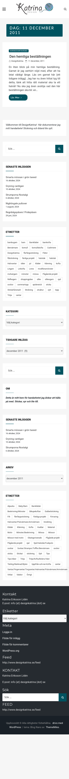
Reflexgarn (12, 279)
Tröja (10, 295)
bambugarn (12, 242)
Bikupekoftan (35, 511)
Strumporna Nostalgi (17, 194)
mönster (25, 274)
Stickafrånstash (14, 290)
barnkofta (47, 242)
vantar (18, 295)
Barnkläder (33, 242)
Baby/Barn (23, 506)
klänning (48, 263)
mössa (35, 274)
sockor (10, 285)
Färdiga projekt (39, 517)
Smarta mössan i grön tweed (21, 177)
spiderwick (37, 285)
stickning (30, 554)
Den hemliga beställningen (30, 56)
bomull (25, 248)
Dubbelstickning (52, 511)
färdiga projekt (28, 258)
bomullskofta (37, 248)
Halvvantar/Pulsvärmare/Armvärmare (23, 522)
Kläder (10, 527)
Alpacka (11, 506)
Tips (48, 554)
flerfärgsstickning (31, 253)
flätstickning (13, 258)
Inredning (48, 522)
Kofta (31, 527)
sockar (10, 548)
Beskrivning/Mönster (16, 511)
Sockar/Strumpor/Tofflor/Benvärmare (33, 548)
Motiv (10, 532)
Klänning (21, 527)
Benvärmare (13, 248)
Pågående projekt (50, 274)
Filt (9, 517)
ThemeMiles (52, 727)
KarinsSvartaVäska (18, 51)
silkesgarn (49, 279)
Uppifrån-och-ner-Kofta (41, 564)
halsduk (42, 258)
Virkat (10, 575)
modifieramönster (45, 269)
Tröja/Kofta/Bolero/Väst (39, 559)
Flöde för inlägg (11, 638)
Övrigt (29, 575)
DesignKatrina (17, 61)
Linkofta (21, 269)
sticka (48, 285)
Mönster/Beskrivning (25, 532)
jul (30, 263)
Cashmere (51, 248)
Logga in (7, 632)
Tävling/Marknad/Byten (17, 564)
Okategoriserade (35, 538)
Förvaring (54, 517)
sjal (59, 279)
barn (23, 242)
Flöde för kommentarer (15, 644)
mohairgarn (12, 274)
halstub (53, 258)
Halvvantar (12, 263)
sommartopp (22, 285)
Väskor (20, 575)
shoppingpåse (27, 279)
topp (57, 290)
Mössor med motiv (15, 538)
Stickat (20, 554)
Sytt (40, 554)
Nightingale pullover (16, 203)
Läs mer (16, 97)
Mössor (51, 532)
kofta (58, 263)
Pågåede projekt (53, 538)
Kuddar (41, 527)
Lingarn (11, 269)
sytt (49, 290)
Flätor (45, 253)
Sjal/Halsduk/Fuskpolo (43, 543)
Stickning (29, 290)
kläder (38, 263)
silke (39, 279)
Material (51, 527)
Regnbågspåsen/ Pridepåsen (21, 212)
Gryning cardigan (15, 186)
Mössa (41, 532)
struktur (40, 290)
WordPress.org (10, 650)
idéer (23, 263)
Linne (31, 269)
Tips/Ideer (12, 559)
